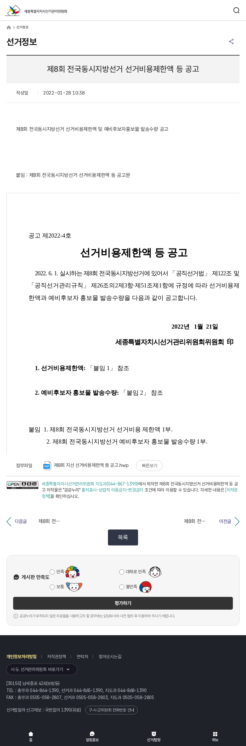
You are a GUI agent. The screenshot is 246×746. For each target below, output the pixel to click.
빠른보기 (149, 465)
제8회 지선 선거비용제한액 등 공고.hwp (86, 465)
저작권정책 (56, 656)
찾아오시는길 (110, 656)
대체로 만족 (136, 571)
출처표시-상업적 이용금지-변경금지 (112, 489)
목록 (123, 537)
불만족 (131, 586)
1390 (66, 709)
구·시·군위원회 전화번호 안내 (111, 710)
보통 (60, 586)
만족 (60, 571)
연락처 (82, 656)
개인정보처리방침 (21, 656)
